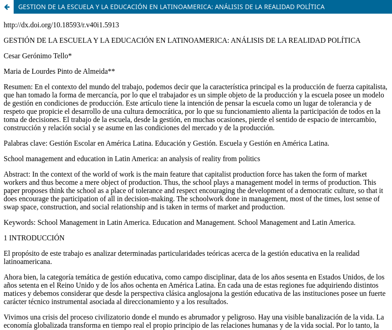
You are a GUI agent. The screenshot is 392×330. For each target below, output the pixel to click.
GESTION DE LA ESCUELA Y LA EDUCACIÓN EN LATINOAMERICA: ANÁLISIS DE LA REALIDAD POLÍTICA (171, 6)
